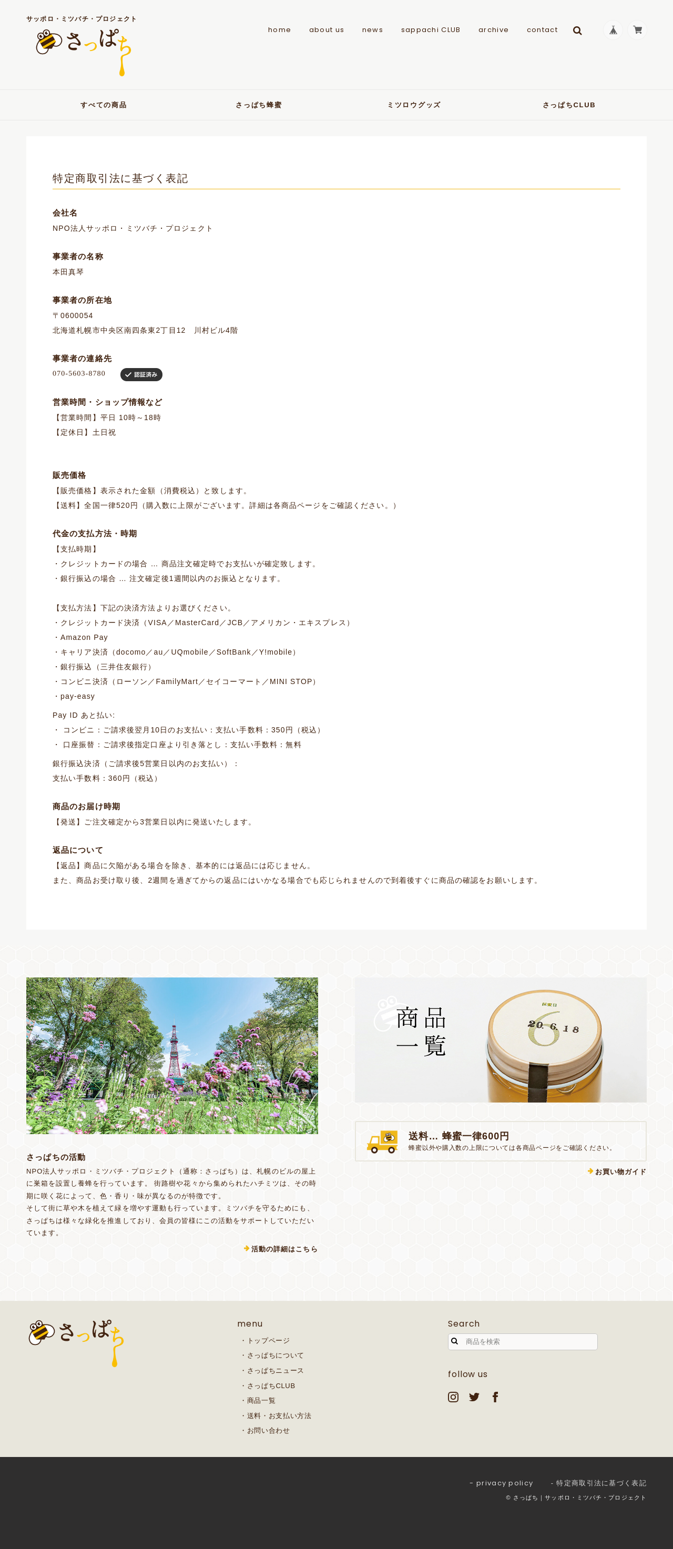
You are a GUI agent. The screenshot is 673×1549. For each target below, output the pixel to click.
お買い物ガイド (621, 1172)
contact (541, 30)
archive (492, 30)
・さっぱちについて (272, 1355)
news (371, 30)
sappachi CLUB (430, 30)
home (278, 30)
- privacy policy (501, 1483)
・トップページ (265, 1340)
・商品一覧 (258, 1400)
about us (325, 30)
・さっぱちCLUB (267, 1386)
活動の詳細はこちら (284, 1249)
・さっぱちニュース (272, 1370)
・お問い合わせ (265, 1430)
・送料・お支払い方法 (276, 1416)
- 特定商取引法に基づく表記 (599, 1483)
